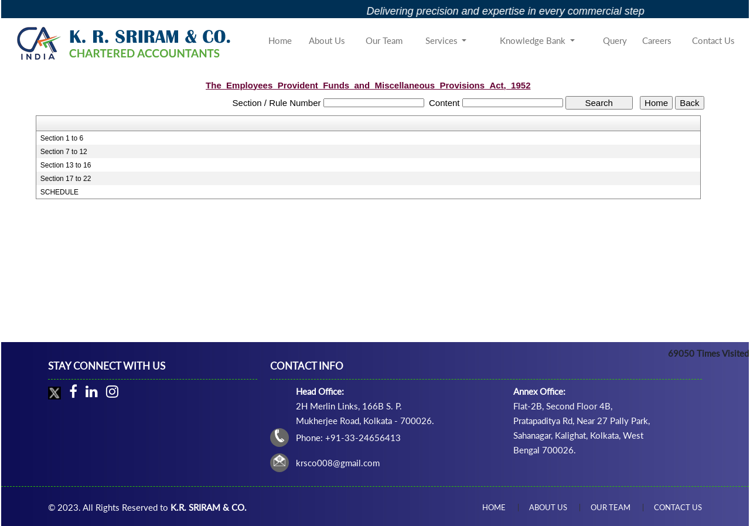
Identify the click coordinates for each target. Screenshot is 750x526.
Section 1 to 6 (61, 138)
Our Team (384, 40)
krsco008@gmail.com (338, 462)
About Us (327, 40)
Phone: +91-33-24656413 (348, 437)
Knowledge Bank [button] (534, 40)
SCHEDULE (59, 192)
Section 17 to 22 (65, 179)
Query (615, 40)
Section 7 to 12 (63, 152)
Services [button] (442, 40)
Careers (656, 40)
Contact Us (713, 40)
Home (280, 40)
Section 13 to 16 (65, 165)
